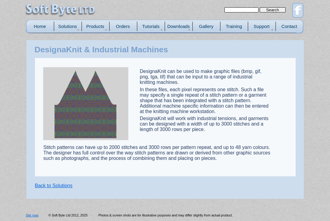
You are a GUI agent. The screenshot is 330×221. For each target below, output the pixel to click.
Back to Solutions (54, 185)
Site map (32, 215)
